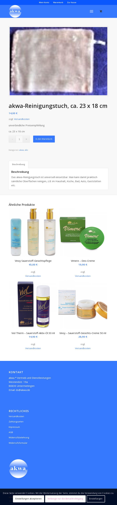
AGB (11, 432)
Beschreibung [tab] (18, 164)
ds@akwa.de (23, 390)
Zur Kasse (71, 2)
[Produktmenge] (19, 139)
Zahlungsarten (16, 421)
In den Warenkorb (44, 139)
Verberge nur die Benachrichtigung (65, 498)
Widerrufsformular (18, 442)
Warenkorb (58, 2)
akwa (21, 150)
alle (26, 150)
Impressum (14, 426)
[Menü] (91, 11)
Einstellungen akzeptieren (28, 498)
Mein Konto (44, 2)
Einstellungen (96, 498)
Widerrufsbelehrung (19, 437)
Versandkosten (22, 119)
